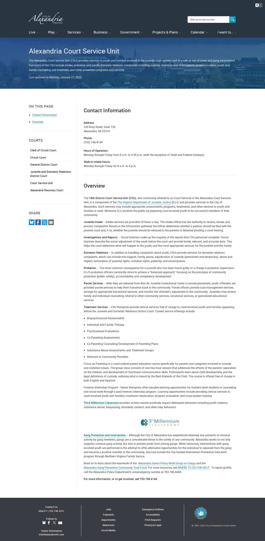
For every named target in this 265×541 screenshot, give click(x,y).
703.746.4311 (56, 508)
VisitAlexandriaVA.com (51, 532)
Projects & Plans (165, 29)
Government (130, 29)
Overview (37, 119)
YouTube (60, 520)
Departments (108, 517)
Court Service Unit (41, 181)
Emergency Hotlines (153, 506)
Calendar (198, 29)
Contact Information (44, 112)
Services (74, 29)
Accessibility (153, 512)
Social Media (108, 527)
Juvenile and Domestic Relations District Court (50, 171)
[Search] (232, 18)
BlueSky (44, 520)
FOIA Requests (153, 517)
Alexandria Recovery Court (46, 188)
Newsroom (108, 522)
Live (32, 29)
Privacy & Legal (152, 522)
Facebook (49, 520)
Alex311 (42, 508)
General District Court (43, 162)
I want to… (225, 29)
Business (101, 29)
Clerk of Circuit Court (43, 148)
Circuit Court (38, 155)
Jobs (108, 506)
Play (51, 29)
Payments (108, 512)
